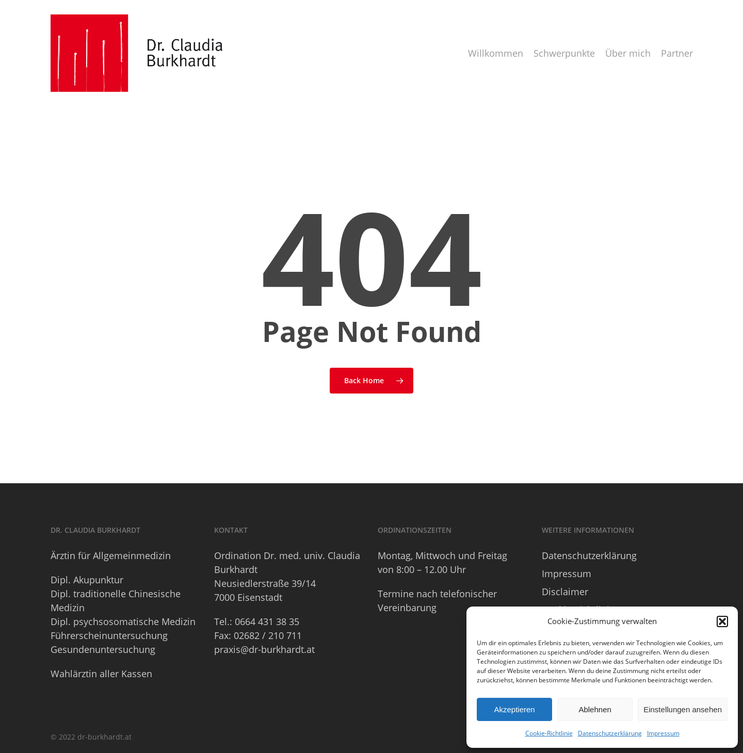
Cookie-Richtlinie (549, 733)
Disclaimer (565, 591)
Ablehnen (594, 709)
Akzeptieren (514, 709)
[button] (722, 621)
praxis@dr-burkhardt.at (264, 649)
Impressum (663, 733)
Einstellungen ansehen (682, 709)
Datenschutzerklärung (610, 733)
